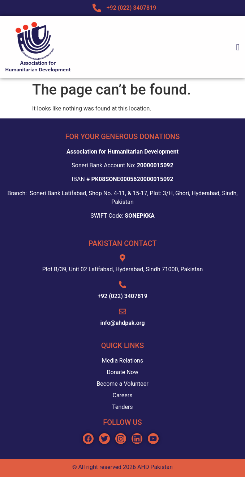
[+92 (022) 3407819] (122, 284)
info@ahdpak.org (122, 322)
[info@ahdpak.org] (122, 311)
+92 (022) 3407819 (122, 296)
